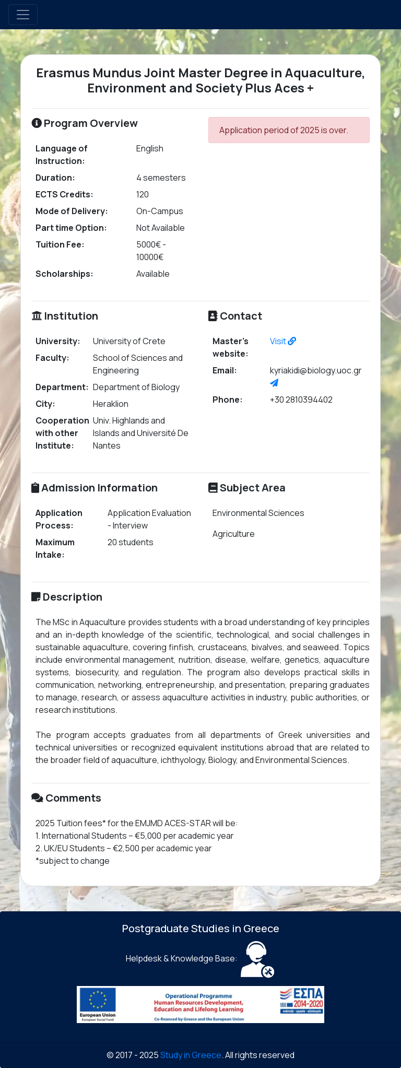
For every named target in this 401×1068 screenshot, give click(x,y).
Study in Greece (190, 1055)
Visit (283, 341)
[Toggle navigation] (23, 14)
